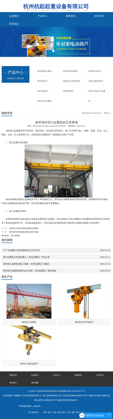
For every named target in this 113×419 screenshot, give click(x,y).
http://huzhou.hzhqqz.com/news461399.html (49, 126)
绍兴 (50, 412)
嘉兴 (64, 412)
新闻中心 (107, 113)
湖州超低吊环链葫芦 (84, 322)
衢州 (78, 412)
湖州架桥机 (68, 91)
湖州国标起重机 (44, 71)
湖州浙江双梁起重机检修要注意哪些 (23, 228)
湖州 (73, 412)
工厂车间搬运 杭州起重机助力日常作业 (21, 250)
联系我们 (14, 24)
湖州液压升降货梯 (71, 81)
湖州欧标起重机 (70, 71)
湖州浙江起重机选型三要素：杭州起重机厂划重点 (26, 264)
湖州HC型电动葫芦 (29, 364)
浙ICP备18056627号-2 (76, 391)
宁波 (54, 412)
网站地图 (35, 383)
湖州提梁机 (42, 91)
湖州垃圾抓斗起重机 (96, 93)
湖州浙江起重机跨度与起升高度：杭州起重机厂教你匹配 (29, 271)
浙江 (82, 412)
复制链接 (63, 391)
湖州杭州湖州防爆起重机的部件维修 (23, 232)
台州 (68, 412)
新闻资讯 (71, 16)
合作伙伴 (99, 16)
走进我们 (14, 16)
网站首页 (97, 113)
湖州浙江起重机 (29, 322)
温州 (59, 412)
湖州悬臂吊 (42, 81)
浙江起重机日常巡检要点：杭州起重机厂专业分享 (26, 257)
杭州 (45, 412)
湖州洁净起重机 (44, 101)
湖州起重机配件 (95, 81)
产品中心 (42, 16)
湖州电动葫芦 (94, 71)
